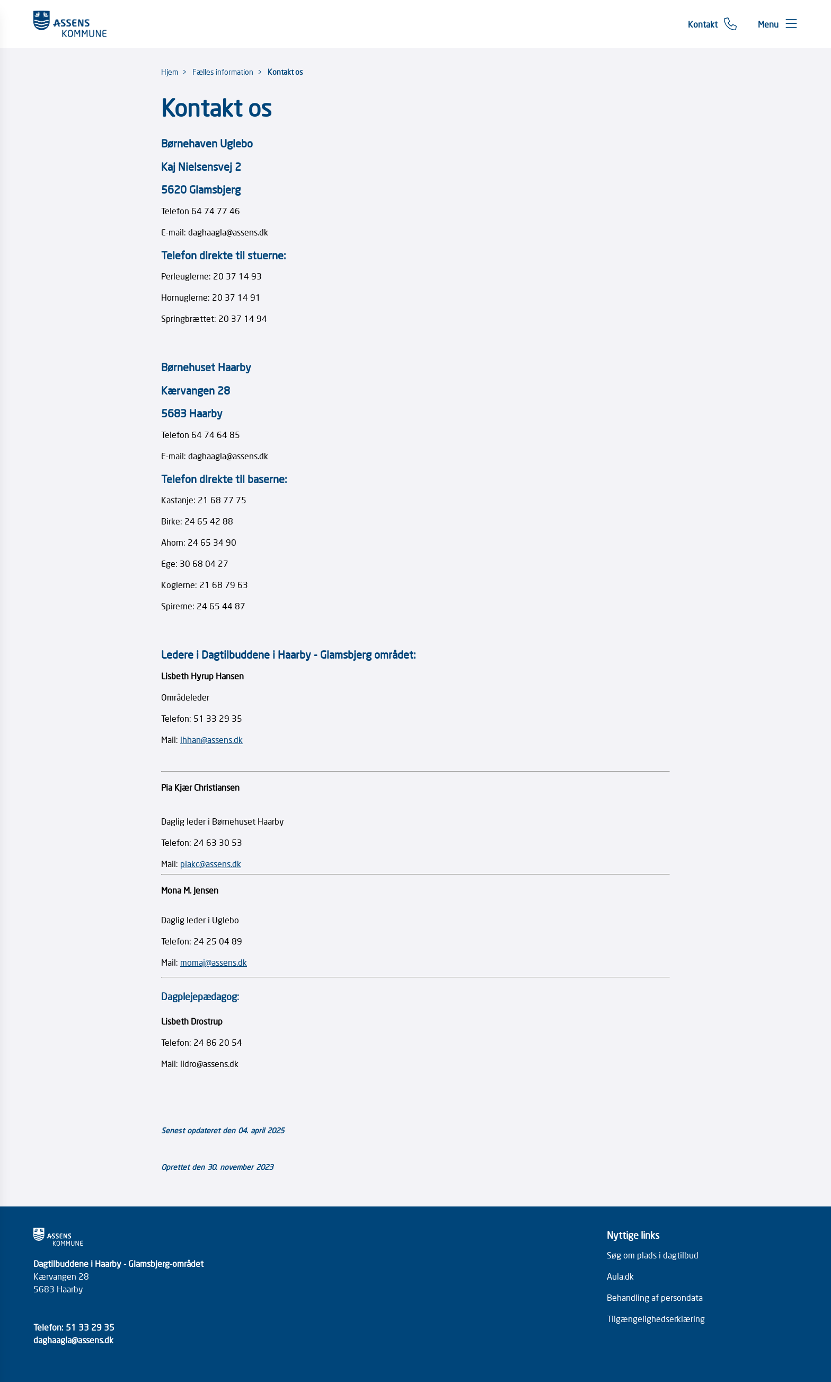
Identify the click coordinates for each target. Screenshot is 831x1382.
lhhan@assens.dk (211, 739)
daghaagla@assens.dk (73, 1339)
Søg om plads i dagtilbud (653, 1254)
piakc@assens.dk (210, 863)
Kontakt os (285, 71)
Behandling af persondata (655, 1297)
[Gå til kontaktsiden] (712, 24)
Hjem (169, 71)
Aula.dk (620, 1276)
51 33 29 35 (90, 1327)
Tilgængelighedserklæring (656, 1318)
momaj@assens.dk (213, 962)
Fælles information (222, 71)
